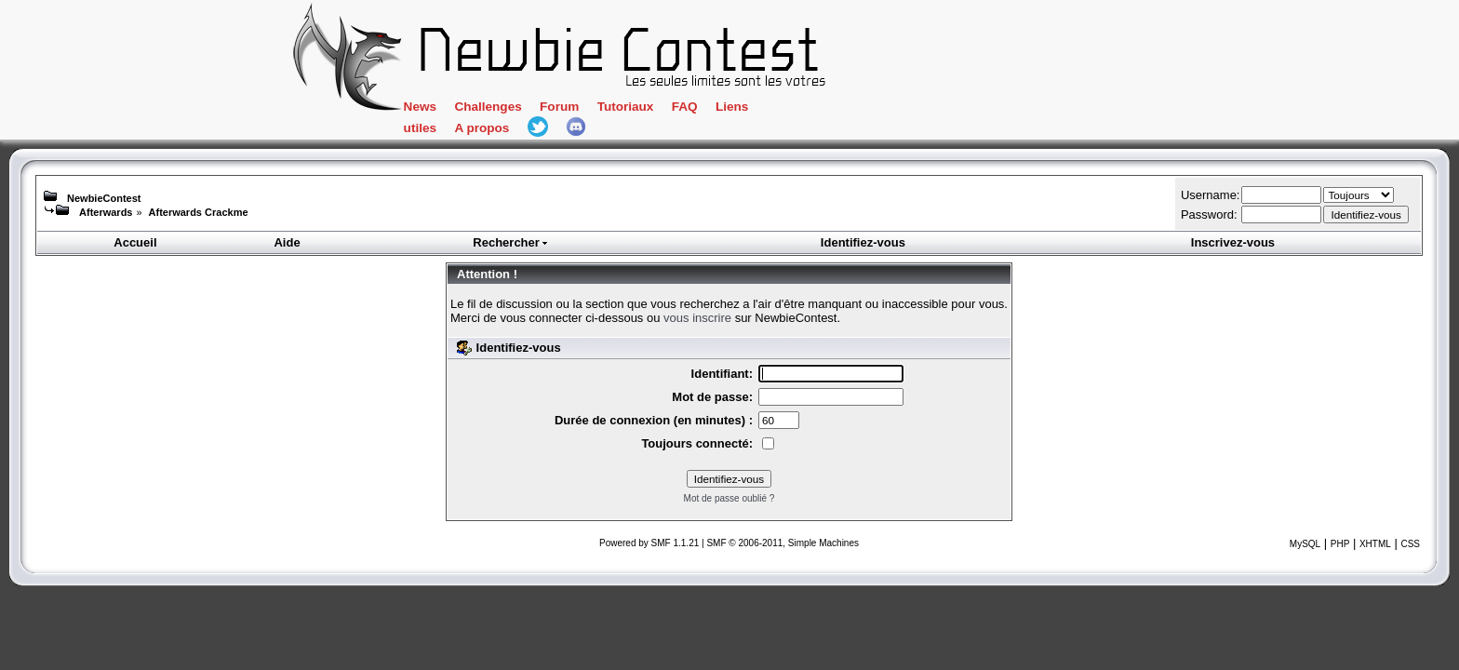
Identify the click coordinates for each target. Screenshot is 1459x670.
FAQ (776, 109)
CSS (1410, 544)
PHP (1340, 544)
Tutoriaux (712, 109)
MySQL (1305, 544)
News (492, 109)
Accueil (135, 242)
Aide (287, 242)
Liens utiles (846, 109)
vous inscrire (697, 318)
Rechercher (511, 242)
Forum (641, 109)
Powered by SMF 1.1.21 (649, 543)
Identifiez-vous (863, 242)
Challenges (565, 109)
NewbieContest (104, 198)
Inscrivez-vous (1233, 242)
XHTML (1375, 544)
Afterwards (105, 212)
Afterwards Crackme (198, 212)
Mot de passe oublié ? (729, 498)
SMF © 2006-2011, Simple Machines (782, 543)
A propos (931, 109)
